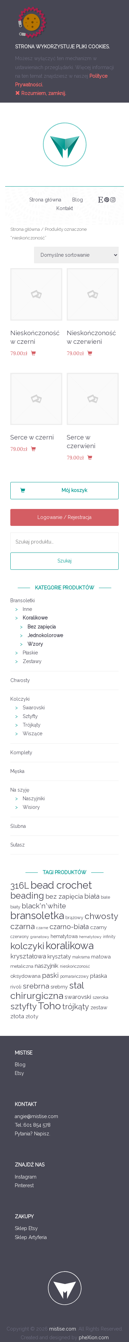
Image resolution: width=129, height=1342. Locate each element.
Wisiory (31, 807)
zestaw (98, 1007)
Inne (27, 609)
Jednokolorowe (45, 635)
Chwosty (20, 680)
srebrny (59, 987)
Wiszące (32, 733)
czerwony (19, 936)
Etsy (19, 1073)
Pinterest (24, 1185)
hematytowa (64, 936)
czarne (42, 928)
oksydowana (25, 976)
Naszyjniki (34, 798)
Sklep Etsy (26, 1228)
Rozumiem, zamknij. (40, 93)
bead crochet (61, 885)
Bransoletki (22, 600)
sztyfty (23, 1006)
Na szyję (19, 790)
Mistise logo (64, 144)
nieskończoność (75, 966)
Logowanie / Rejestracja (64, 517)
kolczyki (27, 946)
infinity (109, 936)
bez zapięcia (64, 896)
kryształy (59, 956)
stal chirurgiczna (47, 990)
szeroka (100, 997)
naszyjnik (46, 965)
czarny (98, 927)
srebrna (36, 986)
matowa (101, 957)
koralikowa (70, 945)
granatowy (39, 937)
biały (15, 906)
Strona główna (45, 199)
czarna (22, 926)
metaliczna (21, 966)
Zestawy (32, 661)
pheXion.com (94, 1337)
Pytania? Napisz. (32, 1133)
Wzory (35, 644)
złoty (31, 1016)
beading (27, 895)
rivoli (15, 987)
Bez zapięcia (42, 627)
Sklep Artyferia (31, 1237)
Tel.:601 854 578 (33, 1125)
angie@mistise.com (36, 1116)
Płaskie (30, 652)
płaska (98, 975)
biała (91, 896)
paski (50, 975)
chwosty (101, 916)
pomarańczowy (74, 976)
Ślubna (18, 826)
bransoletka (37, 916)
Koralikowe (35, 618)
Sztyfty (30, 716)
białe (105, 897)
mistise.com (62, 1329)
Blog (77, 199)
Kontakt (64, 208)
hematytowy (90, 937)
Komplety (21, 752)
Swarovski (34, 707)
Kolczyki (20, 699)
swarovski (78, 996)
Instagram (25, 1177)
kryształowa (28, 956)
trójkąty (75, 1006)
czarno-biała (69, 927)
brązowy (74, 917)
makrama (81, 957)
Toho (49, 1006)
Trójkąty (32, 725)
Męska (17, 771)
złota (17, 1016)
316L (19, 885)
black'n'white (44, 906)
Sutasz (17, 845)
